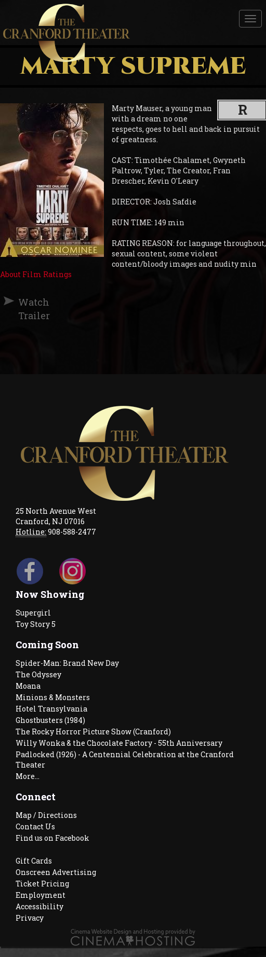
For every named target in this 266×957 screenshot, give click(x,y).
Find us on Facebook (52, 838)
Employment (40, 895)
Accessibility (39, 906)
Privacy (30, 918)
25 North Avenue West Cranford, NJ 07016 (56, 516)
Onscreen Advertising (56, 872)
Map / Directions (46, 815)
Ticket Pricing (42, 883)
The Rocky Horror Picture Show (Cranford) (93, 731)
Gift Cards (34, 861)
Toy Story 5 (36, 624)
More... (27, 776)
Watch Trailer (23, 309)
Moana (28, 686)
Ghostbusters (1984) (50, 720)
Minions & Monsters (53, 697)
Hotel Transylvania (51, 709)
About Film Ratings (36, 274)
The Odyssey (38, 674)
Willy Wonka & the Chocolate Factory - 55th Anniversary (119, 743)
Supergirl (33, 613)
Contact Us (35, 826)
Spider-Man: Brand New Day (67, 663)
